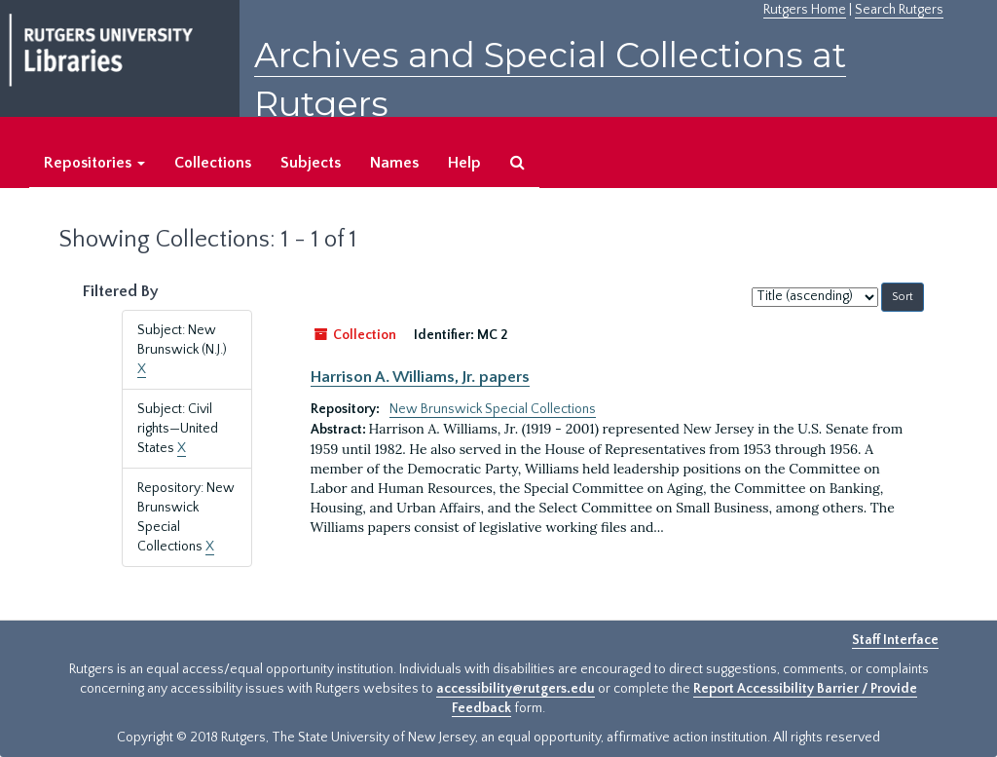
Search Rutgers (899, 10)
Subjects (310, 162)
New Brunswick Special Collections (492, 409)
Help (464, 162)
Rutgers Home (804, 10)
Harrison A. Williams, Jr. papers (420, 377)
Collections (212, 162)
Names (394, 162)
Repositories (94, 162)
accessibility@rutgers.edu (515, 689)
